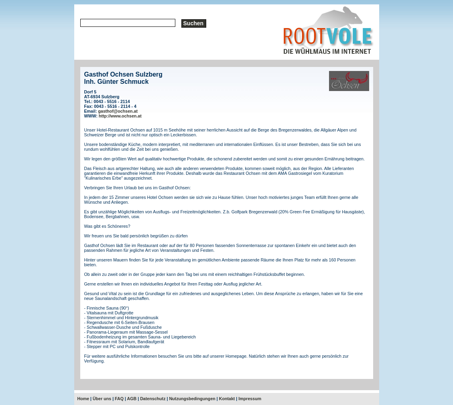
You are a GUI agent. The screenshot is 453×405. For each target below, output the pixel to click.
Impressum (249, 398)
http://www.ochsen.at (120, 115)
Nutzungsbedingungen (192, 398)
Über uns (102, 398)
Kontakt (227, 398)
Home (83, 398)
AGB (132, 398)
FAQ (119, 398)
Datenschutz (152, 398)
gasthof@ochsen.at (118, 111)
